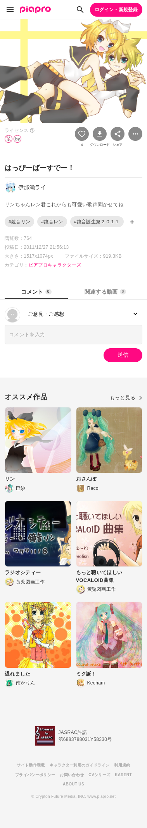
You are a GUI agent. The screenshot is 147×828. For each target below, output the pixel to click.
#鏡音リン (19, 221)
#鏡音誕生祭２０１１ (97, 221)
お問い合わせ (72, 775)
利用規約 (122, 765)
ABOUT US (73, 784)
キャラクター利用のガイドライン (80, 765)
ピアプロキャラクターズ (55, 265)
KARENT (123, 775)
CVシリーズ (99, 775)
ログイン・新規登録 (116, 9)
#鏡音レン (52, 221)
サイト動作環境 (31, 765)
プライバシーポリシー (35, 775)
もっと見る (126, 397)
